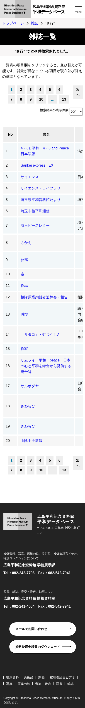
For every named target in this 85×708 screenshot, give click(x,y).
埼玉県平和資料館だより (41, 200)
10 (41, 99)
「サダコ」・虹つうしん (41, 334)
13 (64, 99)
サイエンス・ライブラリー (42, 188)
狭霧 (24, 260)
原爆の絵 (23, 684)
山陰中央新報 (31, 441)
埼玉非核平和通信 (35, 211)
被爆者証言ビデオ (62, 677)
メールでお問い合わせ (31, 629)
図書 (59, 684)
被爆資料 (12, 677)
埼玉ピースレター (35, 225)
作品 (24, 286)
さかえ (26, 243)
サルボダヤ (30, 386)
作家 (24, 349)
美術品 (28, 677)
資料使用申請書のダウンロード (37, 647)
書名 (46, 134)
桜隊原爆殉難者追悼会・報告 (44, 297)
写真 (9, 684)
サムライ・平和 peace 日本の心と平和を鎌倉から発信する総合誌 (46, 366)
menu (78, 12)
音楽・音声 (43, 684)
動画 (41, 677)
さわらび (28, 406)
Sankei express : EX (37, 165)
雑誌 (34, 23)
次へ (77, 92)
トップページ (13, 23)
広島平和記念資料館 (53, 10)
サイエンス (30, 177)
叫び (24, 314)
